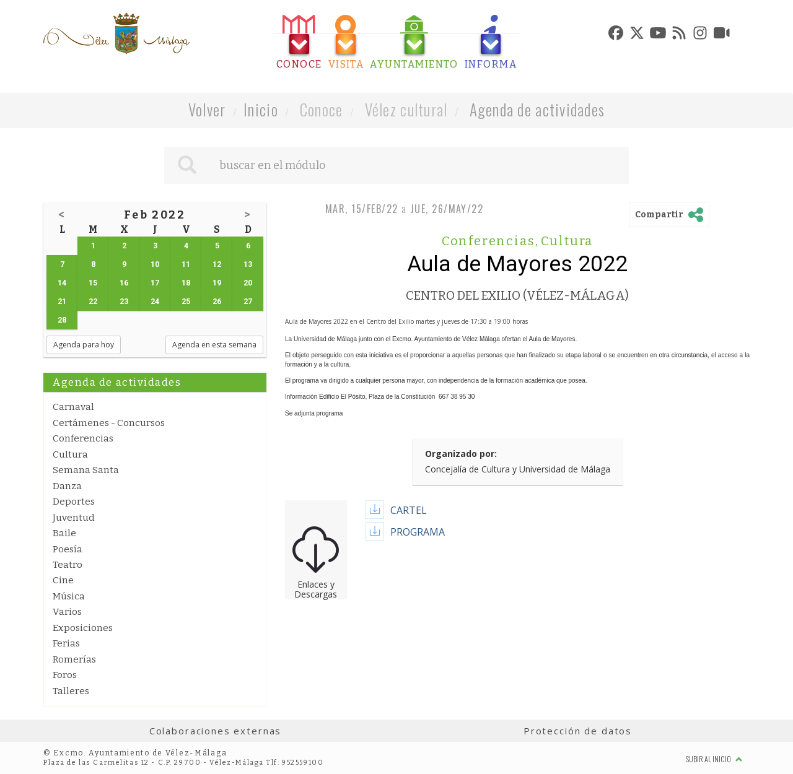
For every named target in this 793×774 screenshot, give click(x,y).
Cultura (70, 454)
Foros (65, 675)
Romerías (74, 659)
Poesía (67, 549)
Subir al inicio (714, 759)
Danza (67, 486)
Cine (63, 580)
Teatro (67, 564)
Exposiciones (83, 627)
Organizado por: (461, 453)
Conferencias (83, 438)
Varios (67, 611)
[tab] (299, 42)
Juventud (74, 517)
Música (69, 596)
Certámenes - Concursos (109, 422)
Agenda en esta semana (214, 344)
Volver (207, 109)
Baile (64, 533)
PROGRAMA (417, 532)
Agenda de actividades (537, 109)
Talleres (71, 691)
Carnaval (73, 406)
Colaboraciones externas (215, 730)
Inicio (260, 109)
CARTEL (408, 510)
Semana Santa (86, 470)
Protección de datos (578, 730)
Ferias (66, 643)
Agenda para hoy (83, 344)
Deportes (74, 501)
